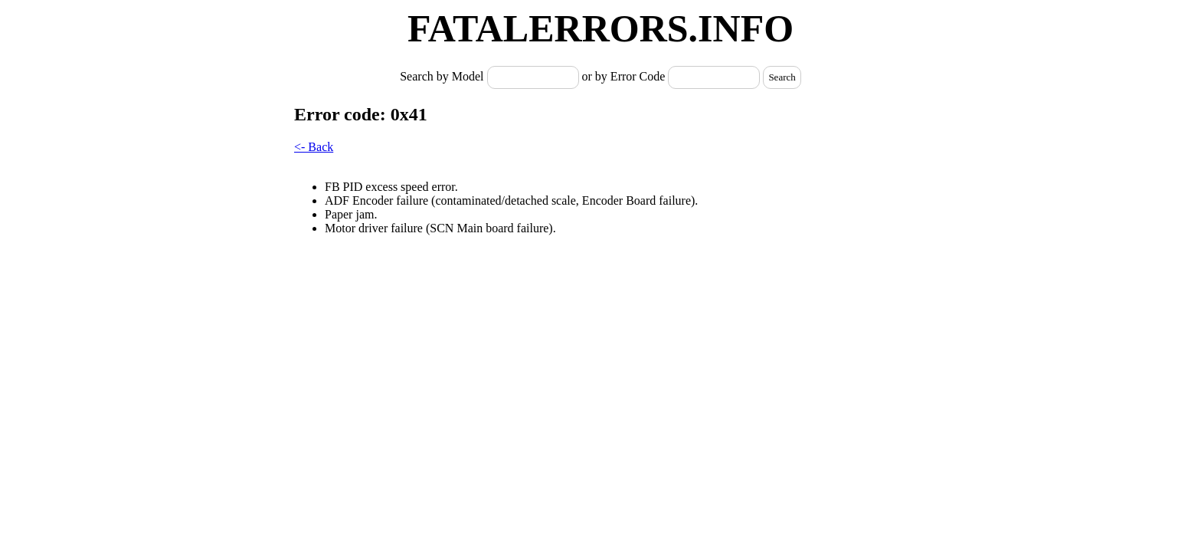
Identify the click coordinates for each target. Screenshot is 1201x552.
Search (781, 77)
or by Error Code (624, 76)
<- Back (313, 146)
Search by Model (443, 76)
